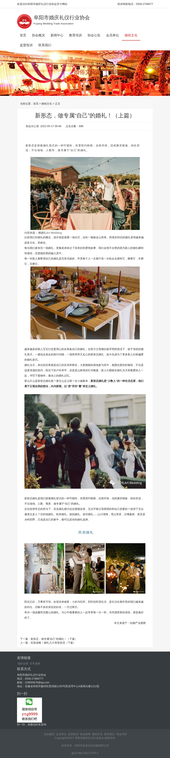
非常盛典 (35, 663)
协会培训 (121, 734)
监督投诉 (26, 45)
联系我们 (44, 45)
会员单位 (112, 35)
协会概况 (38, 35)
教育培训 (75, 35)
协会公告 (94, 35)
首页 (23, 35)
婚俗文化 (131, 35)
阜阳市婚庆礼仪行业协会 (62, 17)
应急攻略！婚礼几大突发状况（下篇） (53, 642)
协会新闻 (85, 734)
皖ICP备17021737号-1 (85, 753)
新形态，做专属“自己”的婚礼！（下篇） (54, 638)
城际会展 (23, 663)
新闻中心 (56, 35)
